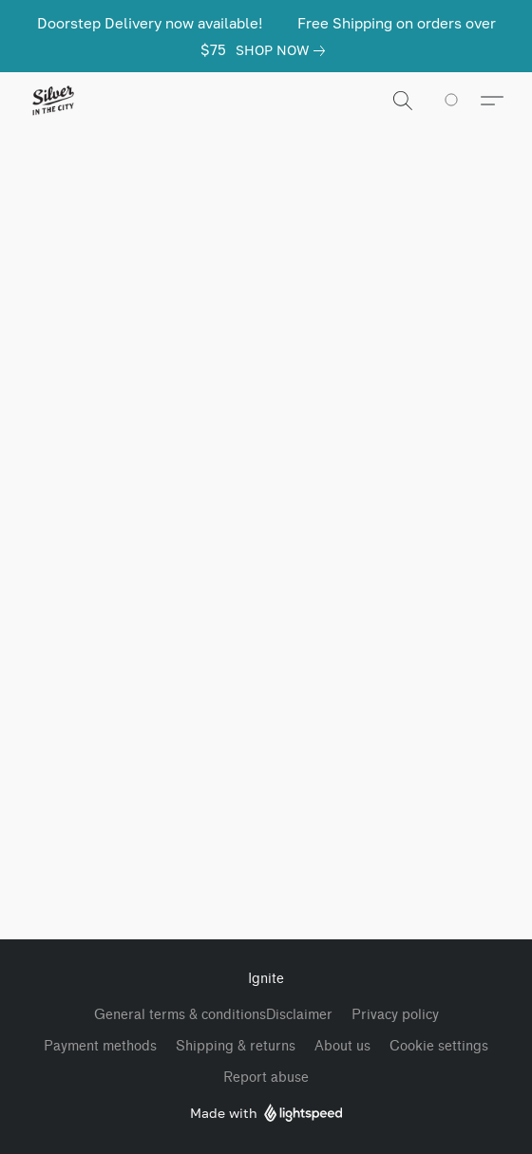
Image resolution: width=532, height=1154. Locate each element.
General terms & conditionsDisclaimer (213, 1015)
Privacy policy (395, 1015)
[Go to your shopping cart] (461, 100)
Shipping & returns (235, 1046)
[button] (53, 100)
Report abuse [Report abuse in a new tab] (266, 1077)
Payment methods (100, 1046)
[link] (284, 50)
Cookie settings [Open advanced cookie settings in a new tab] (439, 1046)
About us (342, 1046)
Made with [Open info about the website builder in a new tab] (266, 1114)
